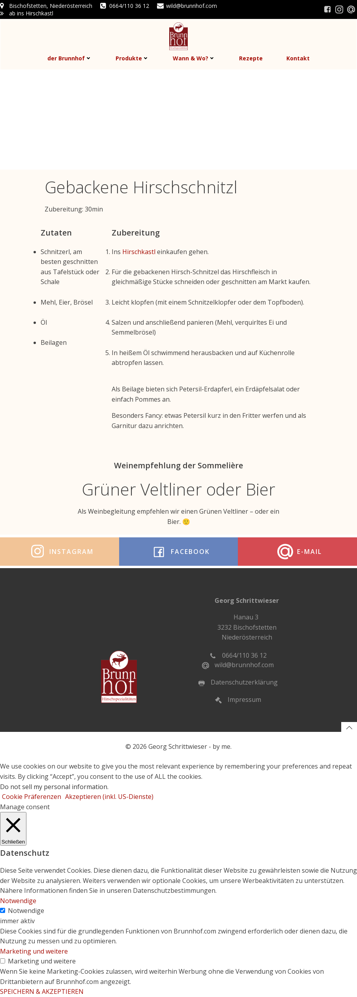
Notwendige (26, 910)
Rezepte (251, 58)
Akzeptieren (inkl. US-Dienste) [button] (109, 796)
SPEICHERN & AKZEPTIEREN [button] (42, 991)
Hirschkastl (139, 251)
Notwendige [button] (18, 900)
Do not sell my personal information (53, 786)
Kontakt (298, 58)
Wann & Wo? (194, 58)
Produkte (132, 58)
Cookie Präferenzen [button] (31, 796)
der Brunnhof (69, 58)
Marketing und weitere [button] (34, 951)
